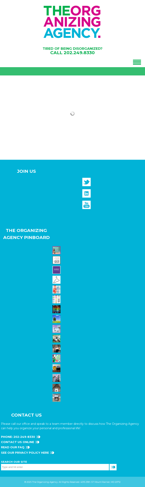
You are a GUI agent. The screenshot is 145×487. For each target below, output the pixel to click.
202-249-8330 (24, 437)
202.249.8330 (79, 52)
